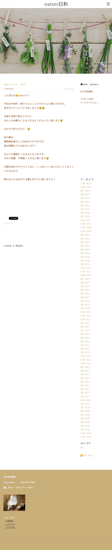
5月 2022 (85, 338)
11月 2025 (85, 183)
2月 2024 (85, 261)
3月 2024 (85, 257)
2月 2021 (85, 393)
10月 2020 (85, 400)
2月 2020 (85, 426)
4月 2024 (85, 253)
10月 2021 (85, 363)
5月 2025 (85, 205)
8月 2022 (85, 327)
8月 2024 (85, 239)
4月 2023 (85, 297)
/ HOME (9, 521)
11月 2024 (85, 228)
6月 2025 (85, 202)
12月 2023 (85, 268)
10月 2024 (85, 231)
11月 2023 (85, 272)
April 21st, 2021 (15, 84)
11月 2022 (85, 316)
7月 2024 (85, 242)
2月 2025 (85, 216)
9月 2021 (85, 367)
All (81, 447)
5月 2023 (85, 294)
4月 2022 (85, 341)
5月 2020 (85, 415)
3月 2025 (85, 213)
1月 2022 (85, 352)
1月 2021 (85, 397)
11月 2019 (85, 437)
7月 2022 (85, 330)
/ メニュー (10, 524)
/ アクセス (10, 527)
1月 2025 (85, 220)
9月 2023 (85, 279)
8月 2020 (85, 404)
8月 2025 (85, 194)
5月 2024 (85, 250)
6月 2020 (85, 411)
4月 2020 (85, 419)
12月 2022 (85, 312)
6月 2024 (85, 246)
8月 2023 (85, 283)
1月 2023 (85, 308)
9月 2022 (85, 323)
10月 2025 (85, 187)
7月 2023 (85, 286)
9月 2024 (85, 235)
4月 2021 (85, 385)
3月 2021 (85, 389)
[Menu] (108, 3)
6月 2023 (85, 290)
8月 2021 (85, 371)
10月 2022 (85, 319)
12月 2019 (85, 433)
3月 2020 (85, 422)
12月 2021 (85, 356)
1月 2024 (85, 264)
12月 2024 (85, 224)
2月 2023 (85, 305)
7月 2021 (85, 375)
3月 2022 (85, 345)
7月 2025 (85, 198)
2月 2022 (85, 349)
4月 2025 (85, 209)
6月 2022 (85, 334)
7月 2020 (85, 407)
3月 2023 (85, 301)
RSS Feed (87, 455)
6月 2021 (85, 378)
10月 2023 (85, 275)
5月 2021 (85, 382)
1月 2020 (85, 430)
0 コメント (69, 89)
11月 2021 (85, 360)
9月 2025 (85, 191)
